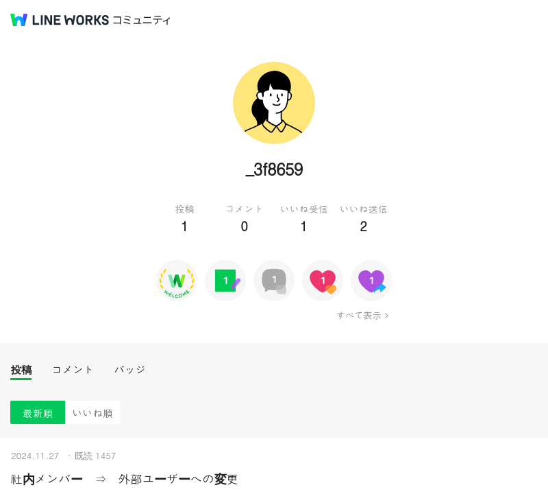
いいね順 (92, 412)
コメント (72, 369)
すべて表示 (358, 315)
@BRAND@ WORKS (59, 20)
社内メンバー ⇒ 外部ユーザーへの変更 (124, 478)
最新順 (38, 412)
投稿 (21, 369)
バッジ (130, 369)
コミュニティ (142, 20)
